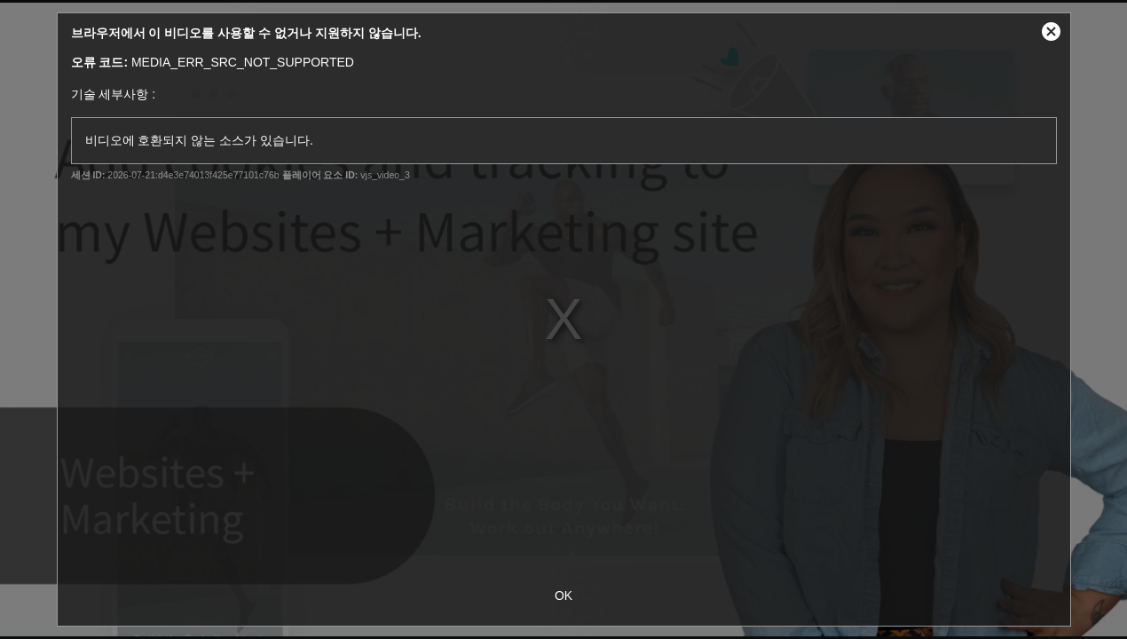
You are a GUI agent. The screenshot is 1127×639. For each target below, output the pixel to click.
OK (563, 595)
